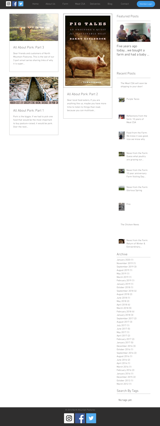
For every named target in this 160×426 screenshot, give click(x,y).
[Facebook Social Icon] (14, 3)
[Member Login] (146, 4)
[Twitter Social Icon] (20, 3)
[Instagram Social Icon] (8, 3)
